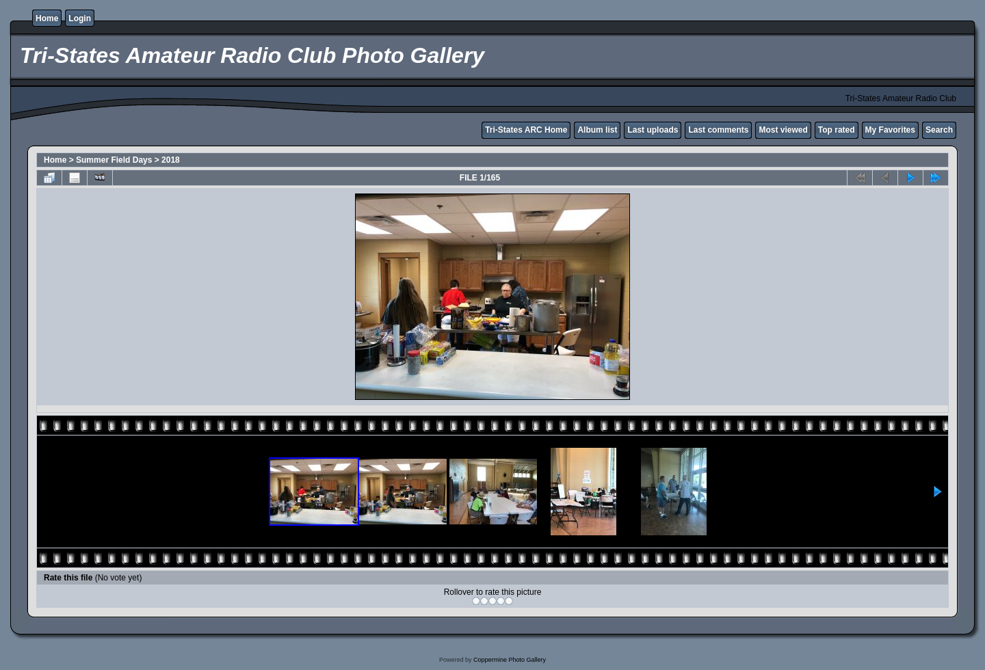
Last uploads (652, 130)
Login (79, 18)
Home (47, 18)
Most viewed (783, 130)
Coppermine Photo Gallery (509, 659)
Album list (597, 130)
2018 (170, 160)
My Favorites (890, 130)
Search (939, 130)
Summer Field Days (114, 160)
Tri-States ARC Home (526, 130)
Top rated (836, 130)
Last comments (718, 130)
